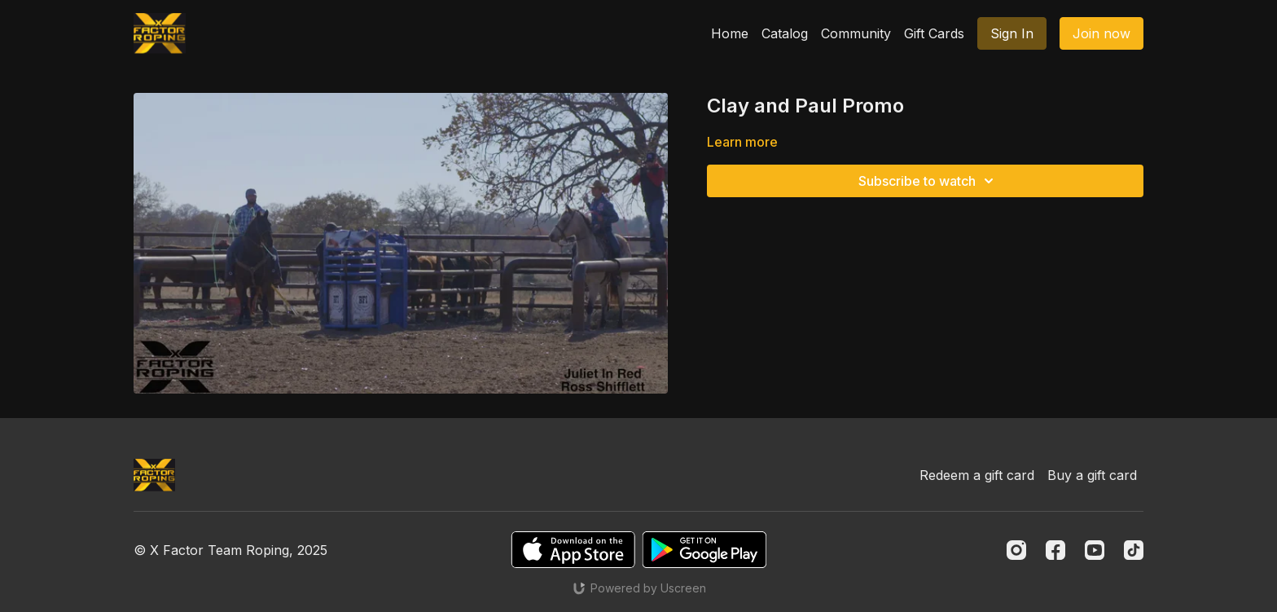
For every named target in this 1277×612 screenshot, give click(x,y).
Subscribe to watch (928, 181)
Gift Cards (934, 33)
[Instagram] (1016, 550)
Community (856, 33)
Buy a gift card (1092, 475)
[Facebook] (1055, 550)
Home (729, 33)
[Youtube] (1094, 550)
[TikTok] (1133, 550)
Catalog (784, 33)
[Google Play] (704, 549)
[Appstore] (573, 549)
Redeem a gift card (976, 475)
